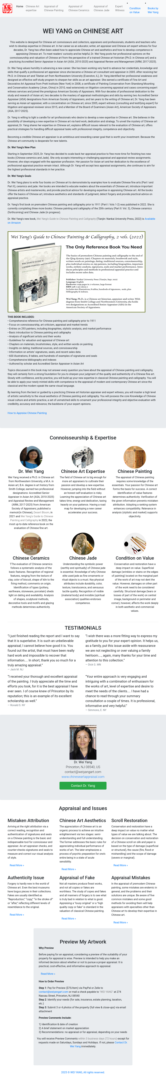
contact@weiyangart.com (53, 991)
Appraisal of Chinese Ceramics (79, 8)
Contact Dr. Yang (83, 786)
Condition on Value (135, 10)
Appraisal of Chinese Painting (54, 8)
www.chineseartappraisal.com (83, 777)
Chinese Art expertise (32, 8)
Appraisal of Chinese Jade (101, 8)
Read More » (17, 865)
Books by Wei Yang (153, 10)
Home (20, 6)
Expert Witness (119, 8)
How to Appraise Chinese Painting (27, 413)
